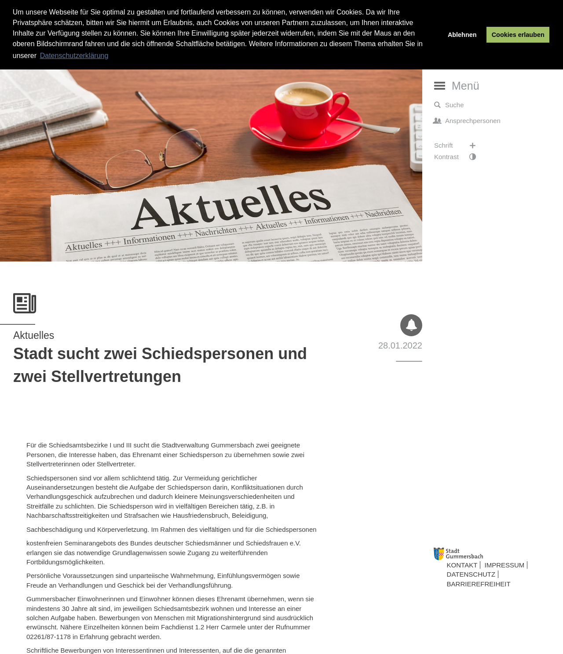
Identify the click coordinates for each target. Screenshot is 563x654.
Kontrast (459, 156)
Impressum (505, 565)
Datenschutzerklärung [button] (74, 55)
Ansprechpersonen (467, 120)
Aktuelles (33, 335)
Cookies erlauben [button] (518, 34)
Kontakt (462, 565)
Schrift (459, 145)
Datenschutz (471, 574)
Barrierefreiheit (479, 584)
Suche (449, 105)
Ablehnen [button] (462, 34)
